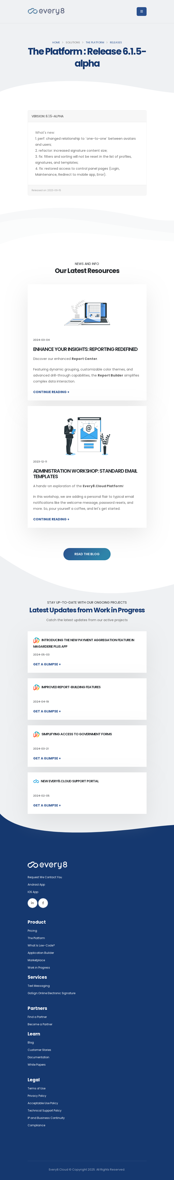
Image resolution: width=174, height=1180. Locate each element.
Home (56, 42)
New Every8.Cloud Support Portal (66, 781)
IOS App (34, 892)
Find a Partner (38, 1017)
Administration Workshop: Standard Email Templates (85, 474)
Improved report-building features (67, 687)
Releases (116, 42)
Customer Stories (41, 1050)
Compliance (37, 1125)
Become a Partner (41, 1024)
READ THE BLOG (87, 554)
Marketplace (37, 960)
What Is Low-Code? (42, 945)
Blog (31, 1042)
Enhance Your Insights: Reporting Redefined (85, 349)
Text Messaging (39, 986)
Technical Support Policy (46, 1110)
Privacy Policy (37, 1096)
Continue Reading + (51, 392)
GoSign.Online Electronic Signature (53, 993)
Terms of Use (37, 1088)
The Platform (95, 42)
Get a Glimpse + (47, 664)
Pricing (33, 931)
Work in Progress (40, 967)
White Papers (37, 1065)
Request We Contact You (46, 877)
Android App (37, 884)
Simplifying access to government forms (72, 734)
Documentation (39, 1057)
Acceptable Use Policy (44, 1103)
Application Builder (42, 953)
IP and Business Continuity (47, 1118)
